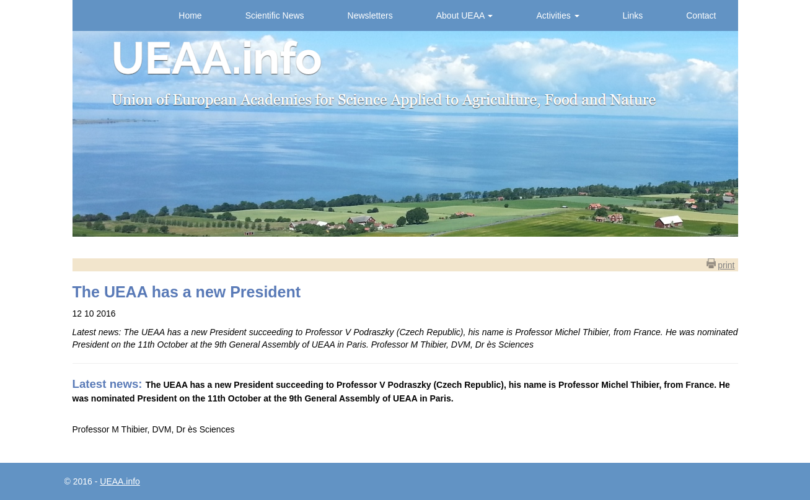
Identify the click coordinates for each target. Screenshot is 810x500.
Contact (701, 15)
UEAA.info (120, 481)
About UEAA (464, 15)
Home (189, 15)
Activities (557, 15)
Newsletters (370, 15)
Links (633, 15)
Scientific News (274, 15)
